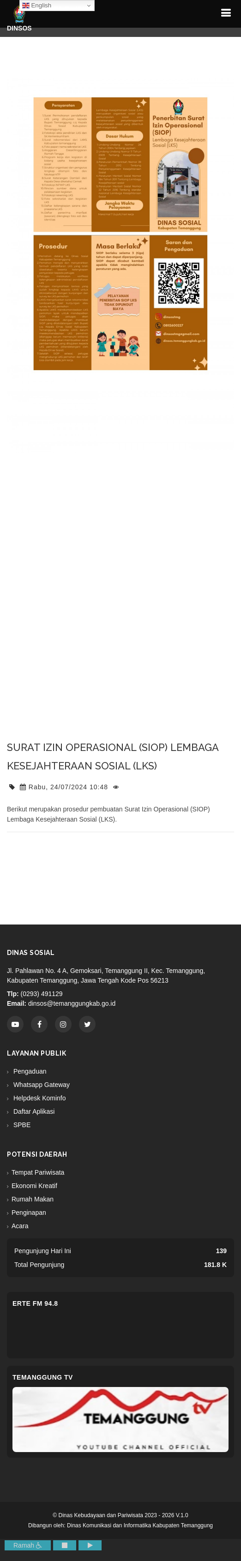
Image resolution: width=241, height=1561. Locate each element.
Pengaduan (29, 1071)
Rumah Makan (33, 1199)
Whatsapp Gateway (41, 1084)
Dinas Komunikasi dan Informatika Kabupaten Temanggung (140, 1525)
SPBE (21, 1125)
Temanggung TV (42, 1377)
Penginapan (29, 1212)
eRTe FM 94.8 (35, 1303)
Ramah (27, 1545)
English (36, 5)
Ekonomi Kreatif (34, 1185)
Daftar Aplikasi (33, 1111)
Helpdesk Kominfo (39, 1098)
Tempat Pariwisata (38, 1172)
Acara (20, 1226)
